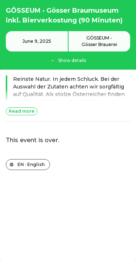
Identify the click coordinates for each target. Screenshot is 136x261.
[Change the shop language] (28, 164)
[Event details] (68, 47)
